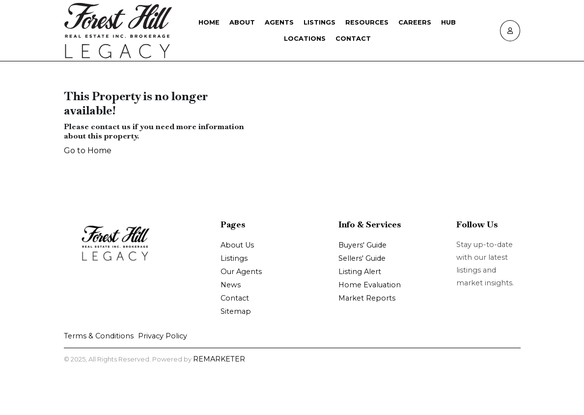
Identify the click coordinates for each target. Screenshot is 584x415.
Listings (319, 22)
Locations (305, 38)
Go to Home (87, 150)
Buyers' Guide (362, 245)
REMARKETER (219, 359)
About (242, 22)
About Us (237, 245)
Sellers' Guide (362, 258)
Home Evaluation (369, 284)
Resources (367, 22)
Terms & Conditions (99, 336)
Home (209, 22)
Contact (353, 38)
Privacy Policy (162, 336)
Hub (448, 22)
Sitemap (236, 311)
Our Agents (241, 271)
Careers (414, 22)
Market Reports (366, 298)
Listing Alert (359, 271)
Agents (279, 22)
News (231, 284)
